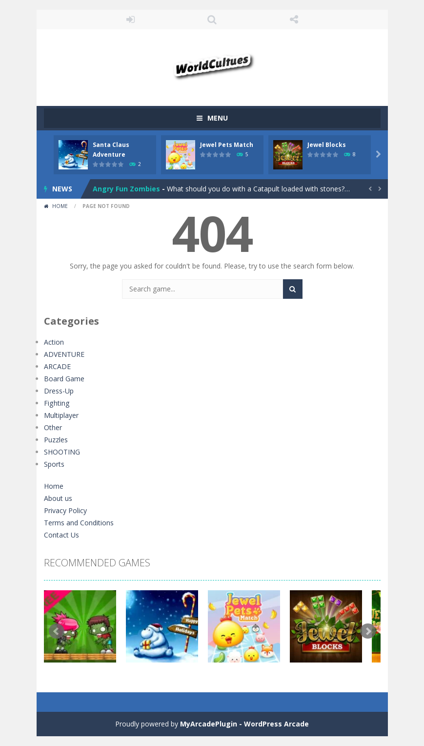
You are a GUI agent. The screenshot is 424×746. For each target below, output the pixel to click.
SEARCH (212, 19)
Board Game (64, 378)
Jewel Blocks (326, 145)
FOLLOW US (293, 19)
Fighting (56, 403)
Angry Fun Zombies (126, 188)
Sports (54, 464)
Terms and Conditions (79, 522)
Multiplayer (61, 415)
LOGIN (130, 19)
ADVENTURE (64, 354)
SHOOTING (62, 451)
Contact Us (61, 534)
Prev (56, 631)
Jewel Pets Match (226, 145)
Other (53, 427)
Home (60, 206)
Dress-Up (59, 390)
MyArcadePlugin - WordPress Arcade (244, 723)
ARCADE (57, 366)
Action (54, 342)
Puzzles (56, 439)
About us (58, 498)
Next (368, 631)
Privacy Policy (65, 510)
